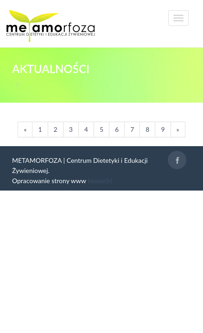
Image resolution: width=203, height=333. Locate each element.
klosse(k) (100, 181)
